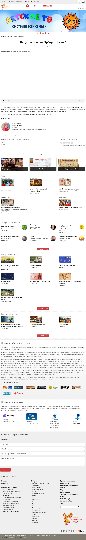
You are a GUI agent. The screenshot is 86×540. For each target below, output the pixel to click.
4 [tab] (45, 33)
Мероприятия (35, 1)
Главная (4, 1)
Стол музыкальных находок (12, 497)
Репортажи (37, 46)
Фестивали (35, 485)
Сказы (33, 514)
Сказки (34, 518)
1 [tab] (38, 33)
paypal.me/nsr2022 (78, 423)
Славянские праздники (10, 501)
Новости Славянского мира (11, 491)
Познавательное (37, 489)
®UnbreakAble (18, 537)
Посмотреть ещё (43, 249)
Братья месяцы (7, 493)
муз (51, 5)
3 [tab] (43, 33)
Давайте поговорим (9, 507)
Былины (35, 522)
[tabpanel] (43, 21)
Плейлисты (64, 483)
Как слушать (65, 492)
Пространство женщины (11, 503)
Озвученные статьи (9, 505)
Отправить (5, 470)
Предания (35, 516)
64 (47, 5)
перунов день (13, 135)
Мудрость (35, 504)
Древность (35, 502)
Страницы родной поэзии (11, 511)
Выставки (35, 491)
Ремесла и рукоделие (39, 508)
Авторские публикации (16, 1)
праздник (5, 135)
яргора (21, 135)
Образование (36, 500)
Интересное (36, 510)
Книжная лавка (8, 509)
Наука (34, 506)
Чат (78, 8)
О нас (62, 496)
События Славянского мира (41, 483)
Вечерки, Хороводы (38, 493)
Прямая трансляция (67, 481)
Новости (4, 483)
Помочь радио (65, 499)
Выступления (36, 487)
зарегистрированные (79, 145)
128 (44, 5)
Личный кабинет (66, 501)
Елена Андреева (17, 125)
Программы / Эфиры (9, 487)
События (34, 481)
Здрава (34, 498)
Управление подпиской (69, 494)
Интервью (6, 495)
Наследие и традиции (39, 512)
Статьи (33, 496)
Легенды (35, 520)
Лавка (27, 1)
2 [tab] (40, 33)
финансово (23, 410)
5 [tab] (48, 33)
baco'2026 (4, 537)
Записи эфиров (8, 489)
